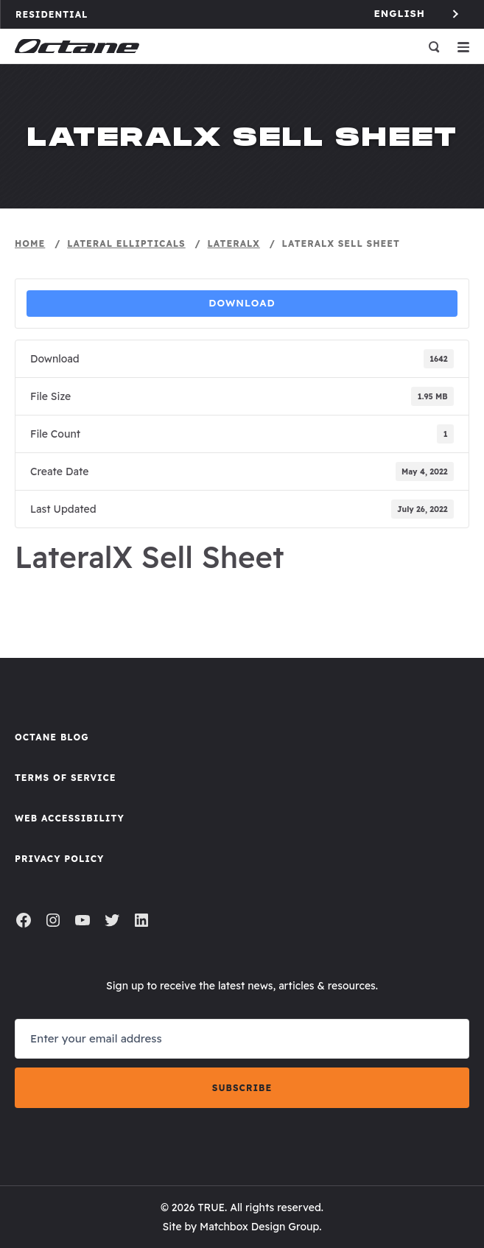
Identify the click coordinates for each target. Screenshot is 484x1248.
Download (242, 303)
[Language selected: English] (417, 13)
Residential (58, 14)
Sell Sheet (241, 590)
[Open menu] (463, 46)
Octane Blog (52, 737)
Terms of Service (65, 777)
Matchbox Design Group (259, 1226)
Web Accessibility (69, 818)
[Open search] (434, 46)
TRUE (211, 1207)
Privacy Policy (59, 858)
